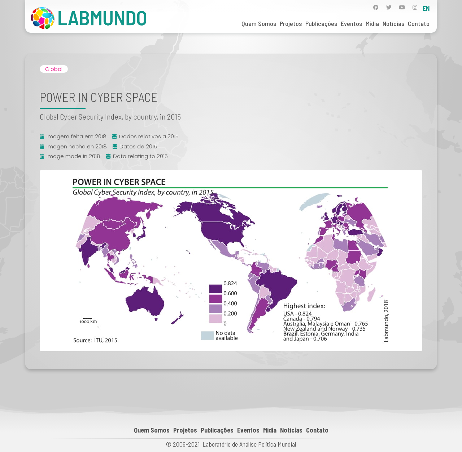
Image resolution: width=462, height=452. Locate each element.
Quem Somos (258, 23)
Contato (419, 23)
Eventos (351, 23)
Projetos (291, 23)
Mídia (372, 23)
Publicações (321, 23)
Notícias (393, 23)
